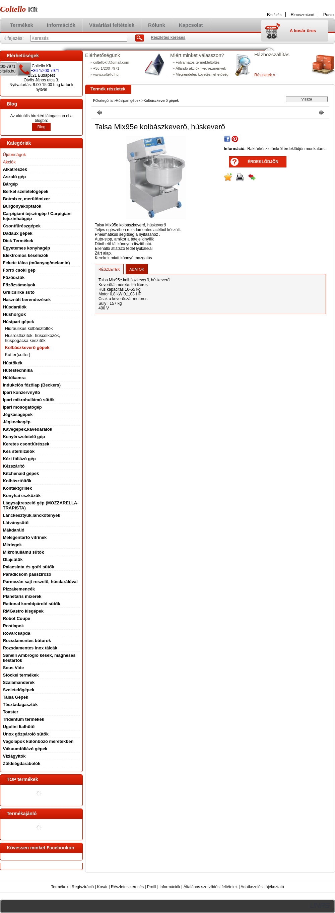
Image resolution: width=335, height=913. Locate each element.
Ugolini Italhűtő (19, 726)
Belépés (274, 14)
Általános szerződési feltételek (211, 887)
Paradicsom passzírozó (27, 574)
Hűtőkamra (14, 377)
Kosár (102, 887)
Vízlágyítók (14, 756)
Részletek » (264, 75)
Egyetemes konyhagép (26, 248)
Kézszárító (14, 466)
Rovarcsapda (16, 633)
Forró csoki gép (19, 270)
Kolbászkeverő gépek (27, 347)
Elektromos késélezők (26, 255)
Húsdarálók (15, 306)
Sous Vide (13, 667)
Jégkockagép (16, 421)
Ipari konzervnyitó (21, 392)
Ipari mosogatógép (22, 407)
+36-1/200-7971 (45, 70)
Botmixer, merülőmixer (26, 198)
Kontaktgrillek (17, 488)
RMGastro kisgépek (23, 611)
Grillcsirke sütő (19, 292)
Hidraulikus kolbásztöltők (29, 328)
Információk (169, 887)
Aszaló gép (14, 176)
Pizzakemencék (19, 588)
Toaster (10, 711)
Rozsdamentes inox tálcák (30, 647)
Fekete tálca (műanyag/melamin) (36, 262)
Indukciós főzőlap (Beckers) (32, 385)
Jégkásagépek (18, 414)
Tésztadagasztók (20, 704)
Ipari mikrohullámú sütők (29, 399)
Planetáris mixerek (22, 596)
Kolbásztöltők (17, 480)
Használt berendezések (27, 299)
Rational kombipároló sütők (31, 603)
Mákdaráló (13, 530)
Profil (151, 887)
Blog (41, 127)
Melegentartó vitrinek (25, 537)
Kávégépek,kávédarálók (27, 429)
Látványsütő (16, 522)
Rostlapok (13, 625)
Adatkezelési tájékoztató (262, 887)
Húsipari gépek (128, 100)
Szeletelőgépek (19, 689)
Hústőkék (13, 362)
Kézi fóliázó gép (19, 458)
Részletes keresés (127, 887)
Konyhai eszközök (22, 495)
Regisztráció (83, 887)
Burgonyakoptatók (22, 206)
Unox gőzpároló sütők (26, 733)
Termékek (59, 887)
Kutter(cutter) (17, 354)
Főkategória (103, 100)
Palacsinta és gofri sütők (28, 566)
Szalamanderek (19, 682)
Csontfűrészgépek (22, 225)
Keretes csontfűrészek (26, 443)
